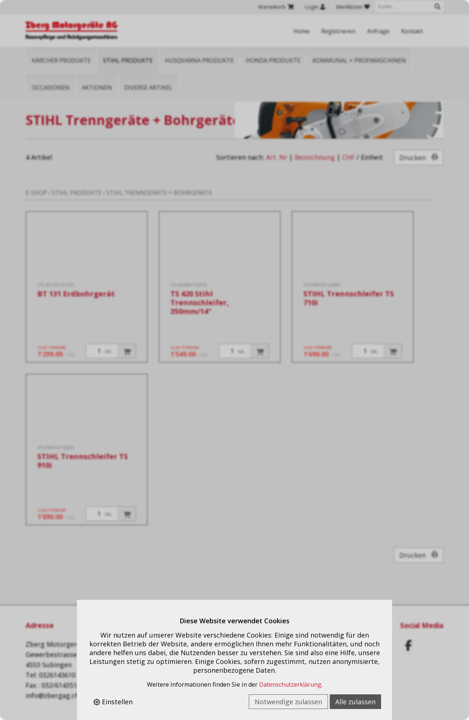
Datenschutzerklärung (290, 684)
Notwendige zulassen (288, 701)
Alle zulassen (355, 701)
